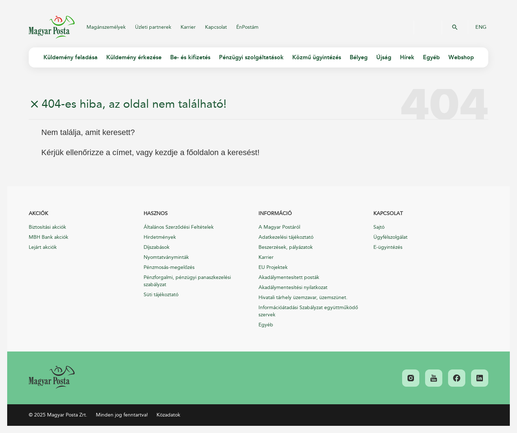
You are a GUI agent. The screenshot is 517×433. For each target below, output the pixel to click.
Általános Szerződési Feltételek (179, 227)
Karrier (188, 27)
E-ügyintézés (387, 247)
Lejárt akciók (43, 247)
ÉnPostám (247, 27)
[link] (52, 377)
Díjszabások (156, 247)
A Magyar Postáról (279, 227)
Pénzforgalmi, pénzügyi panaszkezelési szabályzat (187, 281)
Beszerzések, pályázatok (285, 247)
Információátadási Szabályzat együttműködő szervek (308, 311)
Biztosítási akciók (47, 227)
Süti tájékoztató (161, 295)
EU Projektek (273, 267)
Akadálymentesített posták (288, 277)
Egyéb (265, 325)
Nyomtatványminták (166, 257)
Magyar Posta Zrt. (52, 27)
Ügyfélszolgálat (390, 237)
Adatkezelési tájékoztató (285, 237)
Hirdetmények (160, 237)
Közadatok (168, 415)
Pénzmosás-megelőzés (169, 267)
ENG (480, 27)
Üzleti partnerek (153, 27)
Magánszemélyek (106, 27)
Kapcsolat (216, 27)
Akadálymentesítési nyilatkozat (292, 287)
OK (455, 27)
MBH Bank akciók (48, 237)
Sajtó (379, 227)
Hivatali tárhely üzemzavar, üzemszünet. (303, 297)
